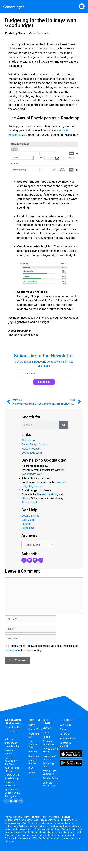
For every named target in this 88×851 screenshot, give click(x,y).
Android (52, 494)
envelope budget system (10, 754)
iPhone (26, 498)
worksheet (11, 785)
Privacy (51, 817)
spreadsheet (12, 789)
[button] (82, 6)
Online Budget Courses (35, 444)
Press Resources (64, 817)
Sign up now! (29, 502)
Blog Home (28, 440)
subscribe (11, 650)
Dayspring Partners (30, 817)
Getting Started (30, 515)
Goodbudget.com (32, 452)
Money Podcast (31, 448)
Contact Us (28, 528)
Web (44, 494)
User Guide (28, 519)
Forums (26, 523)
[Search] (63, 425)
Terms (43, 817)
